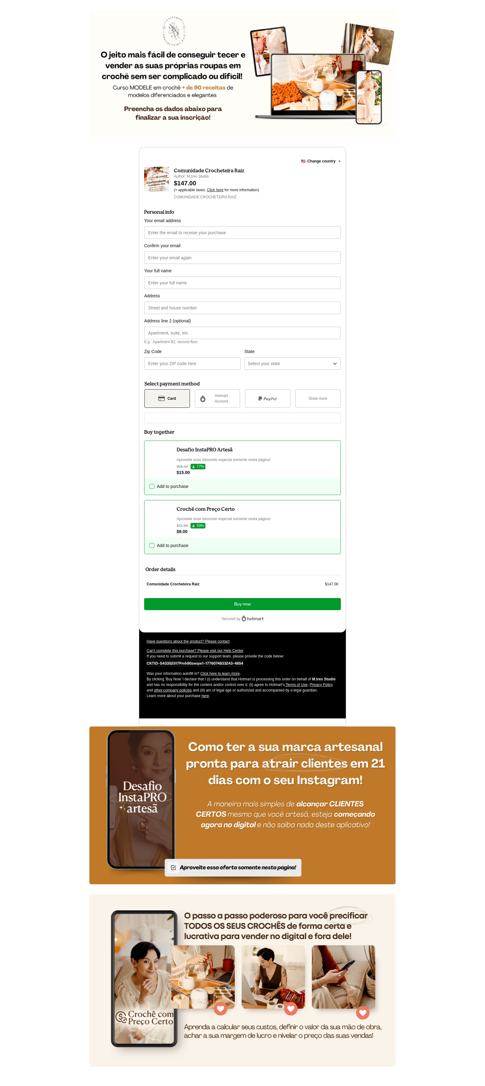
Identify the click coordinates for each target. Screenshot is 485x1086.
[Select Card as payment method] (167, 398)
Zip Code (153, 351)
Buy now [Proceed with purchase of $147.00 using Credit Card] (242, 604)
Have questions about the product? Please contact (188, 641)
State (249, 351)
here (205, 696)
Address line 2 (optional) (167, 320)
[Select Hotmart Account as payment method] (217, 398)
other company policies (173, 690)
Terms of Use (296, 685)
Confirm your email (162, 245)
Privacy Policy (321, 685)
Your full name (158, 270)
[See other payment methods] (318, 398)
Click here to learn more (220, 673)
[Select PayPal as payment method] (267, 398)
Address (152, 295)
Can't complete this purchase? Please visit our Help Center (195, 651)
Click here (215, 190)
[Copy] (194, 663)
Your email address (162, 220)
